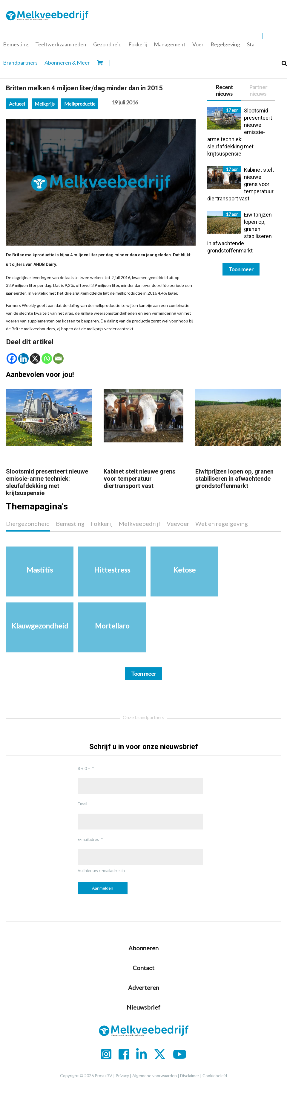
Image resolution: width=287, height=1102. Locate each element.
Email (82, 803)
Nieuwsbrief (143, 1007)
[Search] (284, 63)
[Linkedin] (23, 358)
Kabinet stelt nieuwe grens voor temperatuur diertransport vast (140, 478)
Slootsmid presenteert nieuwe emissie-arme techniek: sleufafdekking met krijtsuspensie (47, 482)
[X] (35, 358)
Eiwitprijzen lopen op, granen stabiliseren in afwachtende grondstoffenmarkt (234, 478)
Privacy (122, 1075)
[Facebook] (12, 358)
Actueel (17, 103)
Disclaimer (189, 1075)
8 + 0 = (84, 768)
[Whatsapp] (47, 358)
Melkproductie (79, 103)
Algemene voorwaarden (154, 1075)
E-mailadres (88, 839)
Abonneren (143, 948)
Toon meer (241, 269)
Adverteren (143, 987)
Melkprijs (45, 103)
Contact (143, 967)
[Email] (58, 358)
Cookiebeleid (214, 1075)
